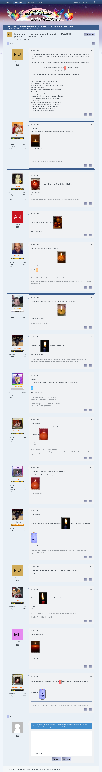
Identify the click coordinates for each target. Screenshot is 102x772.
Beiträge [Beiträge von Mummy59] (11, 317)
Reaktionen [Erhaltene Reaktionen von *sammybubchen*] (12, 393)
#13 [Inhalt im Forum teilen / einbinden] (91, 589)
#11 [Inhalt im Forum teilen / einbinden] (91, 510)
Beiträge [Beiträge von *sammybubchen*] (11, 395)
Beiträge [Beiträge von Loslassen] (11, 530)
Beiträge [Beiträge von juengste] (11, 356)
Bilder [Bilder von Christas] (10, 266)
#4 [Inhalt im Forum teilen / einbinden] (91, 213)
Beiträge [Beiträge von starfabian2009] (11, 696)
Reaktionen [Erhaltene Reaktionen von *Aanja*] (12, 485)
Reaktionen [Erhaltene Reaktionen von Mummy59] (12, 315)
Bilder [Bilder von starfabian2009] (10, 698)
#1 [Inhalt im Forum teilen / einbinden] (91, 50)
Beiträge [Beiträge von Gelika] (11, 195)
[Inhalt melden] (85, 114)
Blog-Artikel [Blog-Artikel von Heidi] (12, 146)
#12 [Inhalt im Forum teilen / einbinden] (91, 566)
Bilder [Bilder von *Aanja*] (10, 491)
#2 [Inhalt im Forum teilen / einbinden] (91, 124)
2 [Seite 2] (10, 43)
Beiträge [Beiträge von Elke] (11, 609)
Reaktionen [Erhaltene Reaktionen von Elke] (12, 606)
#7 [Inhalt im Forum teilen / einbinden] (91, 337)
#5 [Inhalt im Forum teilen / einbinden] (91, 244)
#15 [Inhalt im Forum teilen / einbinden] (91, 676)
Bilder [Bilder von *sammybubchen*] (10, 397)
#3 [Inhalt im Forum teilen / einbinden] (91, 175)
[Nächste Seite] (17, 43)
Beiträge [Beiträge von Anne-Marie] (11, 439)
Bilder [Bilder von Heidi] (10, 148)
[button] (39, 754)
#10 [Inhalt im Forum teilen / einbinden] (91, 467)
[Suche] (95, 2)
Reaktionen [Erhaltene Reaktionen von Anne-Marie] (12, 437)
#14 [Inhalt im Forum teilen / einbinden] (91, 630)
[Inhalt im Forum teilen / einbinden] (93, 43)
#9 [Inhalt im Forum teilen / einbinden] (91, 419)
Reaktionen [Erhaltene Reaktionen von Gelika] (12, 193)
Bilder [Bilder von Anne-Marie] (10, 441)
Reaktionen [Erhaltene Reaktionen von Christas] (12, 262)
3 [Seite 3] (12, 43)
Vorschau (56, 759)
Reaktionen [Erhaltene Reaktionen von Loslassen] (12, 528)
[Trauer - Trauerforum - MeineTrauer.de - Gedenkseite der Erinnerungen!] (51, 14)
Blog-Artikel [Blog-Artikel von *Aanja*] (12, 489)
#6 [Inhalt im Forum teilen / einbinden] (91, 297)
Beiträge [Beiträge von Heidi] (11, 144)
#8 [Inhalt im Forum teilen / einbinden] (91, 375)
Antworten (66, 759)
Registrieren (86, 2)
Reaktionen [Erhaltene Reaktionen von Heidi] (12, 142)
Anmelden (77, 2)
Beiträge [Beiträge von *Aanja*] (11, 487)
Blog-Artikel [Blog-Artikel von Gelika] (12, 197)
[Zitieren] (90, 114)
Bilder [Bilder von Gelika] (10, 199)
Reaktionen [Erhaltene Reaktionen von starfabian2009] (12, 693)
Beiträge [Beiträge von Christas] (11, 264)
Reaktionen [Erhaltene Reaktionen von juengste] (12, 354)
